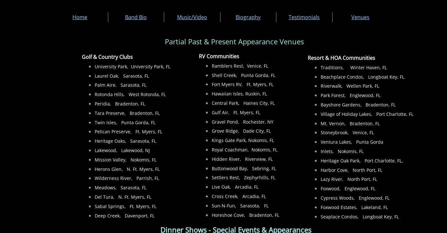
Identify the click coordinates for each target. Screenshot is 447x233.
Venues (360, 17)
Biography (248, 17)
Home (79, 17)
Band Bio (136, 17)
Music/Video (192, 17)
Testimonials (304, 17)
